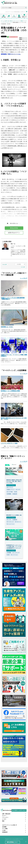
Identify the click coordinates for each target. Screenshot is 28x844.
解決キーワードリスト (15, 20)
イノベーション (14, 554)
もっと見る (23, 278)
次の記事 (23, 267)
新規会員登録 (14, 228)
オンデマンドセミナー (11, 485)
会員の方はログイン (14, 232)
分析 (15, 491)
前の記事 (5, 264)
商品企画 (15, 493)
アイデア (18, 489)
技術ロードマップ (10, 489)
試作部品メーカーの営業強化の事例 (10, 390)
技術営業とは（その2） (7, 327)
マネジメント (18, 521)
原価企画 (15, 519)
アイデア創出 (10, 491)
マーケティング (8, 22)
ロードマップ (10, 487)
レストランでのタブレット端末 (9, 443)
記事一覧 (7, 20)
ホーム (2, 20)
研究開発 (9, 493)
